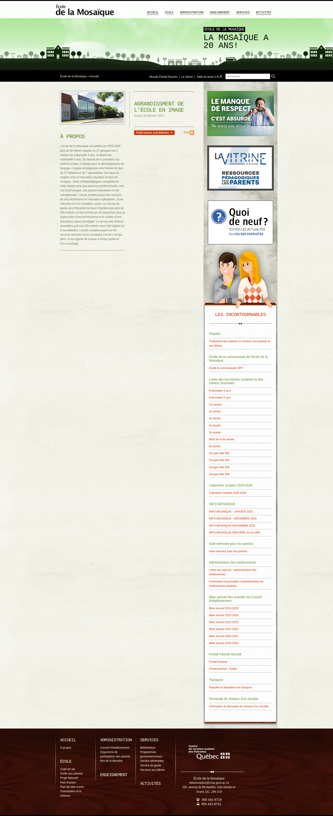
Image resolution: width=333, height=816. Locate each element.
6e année (215, 446)
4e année (215, 425)
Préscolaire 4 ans (220, 390)
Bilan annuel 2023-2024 (223, 615)
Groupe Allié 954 (219, 474)
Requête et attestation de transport (230, 687)
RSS (186, 132)
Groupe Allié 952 (219, 460)
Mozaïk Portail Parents (163, 76)
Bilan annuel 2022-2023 (223, 622)
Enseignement (220, 12)
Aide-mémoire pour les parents (228, 551)
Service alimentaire (152, 760)
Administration (191, 12)
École (169, 12)
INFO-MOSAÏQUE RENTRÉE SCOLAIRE (234, 532)
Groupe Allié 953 (219, 467)
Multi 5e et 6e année (221, 439)
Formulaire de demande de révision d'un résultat (238, 706)
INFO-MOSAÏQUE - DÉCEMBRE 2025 (233, 518)
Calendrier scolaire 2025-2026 (227, 493)
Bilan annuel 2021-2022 (223, 629)
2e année (215, 411)
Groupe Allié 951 (219, 453)
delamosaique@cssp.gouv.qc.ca (209, 782)
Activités (263, 12)
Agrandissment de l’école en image (159, 107)
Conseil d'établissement (114, 747)
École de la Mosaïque (73, 76)
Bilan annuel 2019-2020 (223, 643)
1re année (215, 404)
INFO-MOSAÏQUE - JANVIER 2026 (231, 511)
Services (243, 12)
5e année (215, 432)
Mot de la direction (111, 760)
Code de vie (67, 769)
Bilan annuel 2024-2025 (223, 608)
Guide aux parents (71, 773)
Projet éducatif (69, 778)
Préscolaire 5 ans (220, 397)
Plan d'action (68, 782)
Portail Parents (218, 661)
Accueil (153, 12)
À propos (65, 747)
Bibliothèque (147, 747)
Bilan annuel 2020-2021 (223, 636)
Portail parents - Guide (223, 668)
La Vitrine (187, 76)
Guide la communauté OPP (226, 368)
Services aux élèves (152, 769)
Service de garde (150, 765)
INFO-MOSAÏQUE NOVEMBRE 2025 (232, 525)
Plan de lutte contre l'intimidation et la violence (72, 791)
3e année (215, 418)
